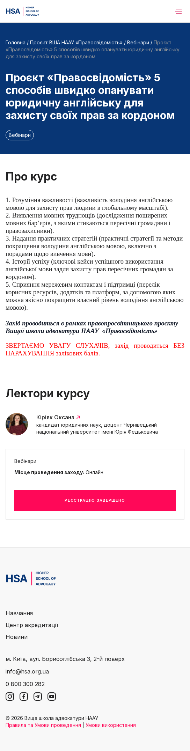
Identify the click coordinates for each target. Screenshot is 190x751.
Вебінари (138, 42)
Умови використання (111, 725)
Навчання (19, 613)
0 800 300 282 (25, 683)
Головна (15, 42)
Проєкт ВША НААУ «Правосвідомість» (76, 42)
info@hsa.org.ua (27, 671)
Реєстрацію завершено (95, 500)
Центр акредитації (32, 624)
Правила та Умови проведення (43, 725)
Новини (17, 636)
